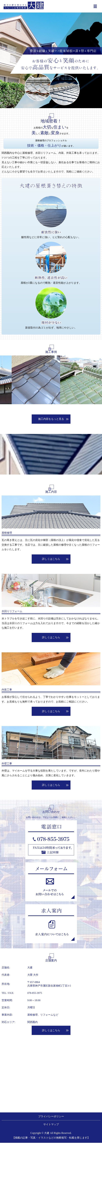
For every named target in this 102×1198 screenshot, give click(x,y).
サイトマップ (51, 1124)
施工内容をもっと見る (51, 419)
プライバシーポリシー (51, 1116)
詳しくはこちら (51, 559)
